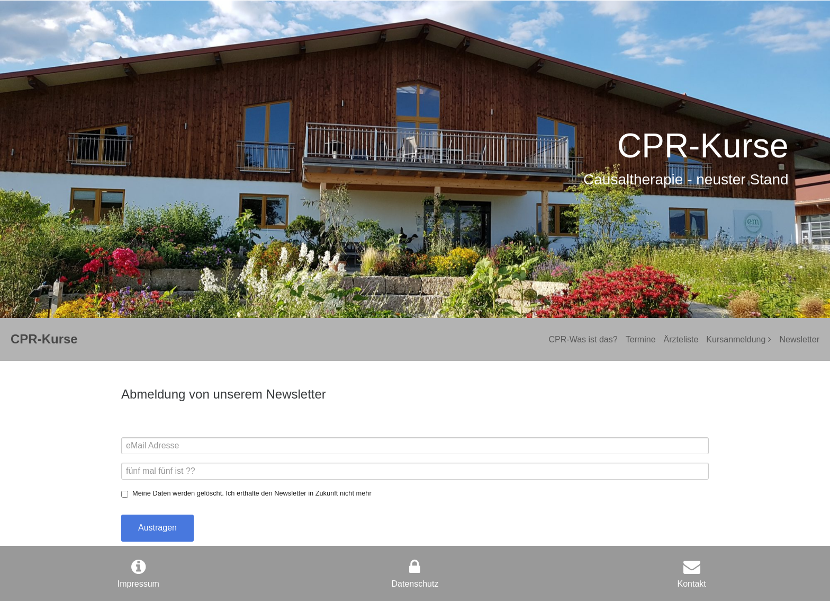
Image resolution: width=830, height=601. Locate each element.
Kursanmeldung (735, 339)
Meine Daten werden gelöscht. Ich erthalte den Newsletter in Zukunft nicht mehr (252, 493)
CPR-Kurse (44, 339)
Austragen (157, 527)
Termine (641, 339)
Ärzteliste (681, 339)
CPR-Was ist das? (583, 339)
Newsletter (799, 339)
